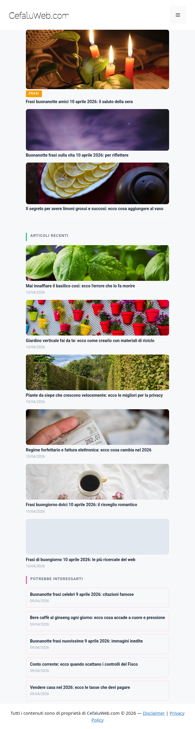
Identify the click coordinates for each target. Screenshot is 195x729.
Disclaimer (154, 713)
